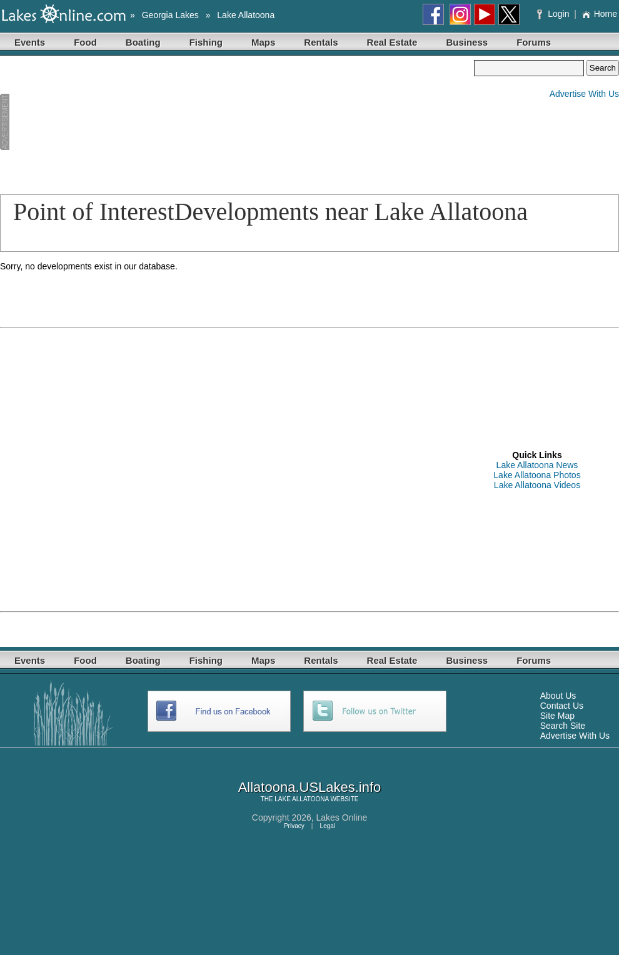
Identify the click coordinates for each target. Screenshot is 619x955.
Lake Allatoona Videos (537, 485)
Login (554, 14)
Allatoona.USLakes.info (309, 787)
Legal (327, 825)
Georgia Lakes (170, 15)
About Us (558, 696)
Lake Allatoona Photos (536, 475)
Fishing (206, 42)
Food (85, 42)
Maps (263, 42)
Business (467, 42)
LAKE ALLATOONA (301, 799)
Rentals (321, 42)
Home (599, 14)
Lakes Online (342, 817)
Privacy (294, 825)
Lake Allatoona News (537, 465)
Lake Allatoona (245, 15)
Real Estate (392, 42)
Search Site (562, 726)
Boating (143, 42)
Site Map (557, 716)
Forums (533, 42)
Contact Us (561, 706)
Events (29, 42)
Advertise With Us (584, 94)
